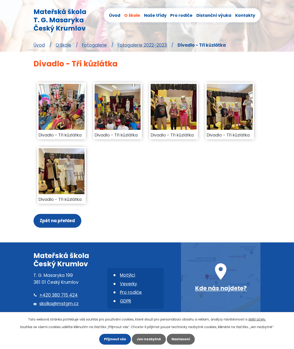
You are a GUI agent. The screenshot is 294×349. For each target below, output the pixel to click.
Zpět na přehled (57, 221)
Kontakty (245, 15)
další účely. (257, 319)
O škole (132, 15)
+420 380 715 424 (58, 295)
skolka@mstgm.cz (59, 304)
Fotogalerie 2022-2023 (142, 45)
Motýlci (127, 275)
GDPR (125, 301)
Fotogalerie (94, 45)
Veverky (128, 284)
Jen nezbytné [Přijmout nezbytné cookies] (149, 339)
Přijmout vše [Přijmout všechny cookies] (114, 339)
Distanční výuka (213, 15)
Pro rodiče (181, 15)
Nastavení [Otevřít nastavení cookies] (181, 339)
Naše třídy (155, 15)
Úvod (114, 15)
